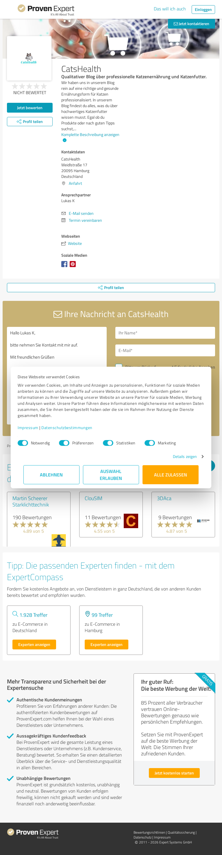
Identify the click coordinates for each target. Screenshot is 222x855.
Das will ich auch (170, 8)
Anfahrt (75, 183)
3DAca (164, 498)
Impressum (33, 427)
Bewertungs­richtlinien (149, 832)
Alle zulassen (170, 474)
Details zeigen (179, 456)
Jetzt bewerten (29, 107)
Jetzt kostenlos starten (174, 773)
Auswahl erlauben (111, 474)
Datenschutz (142, 837)
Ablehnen (51, 474)
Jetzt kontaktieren (191, 23)
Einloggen (203, 9)
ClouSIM (93, 498)
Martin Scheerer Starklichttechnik (30, 501)
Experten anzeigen (34, 644)
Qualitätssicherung (181, 832)
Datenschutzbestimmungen (72, 427)
